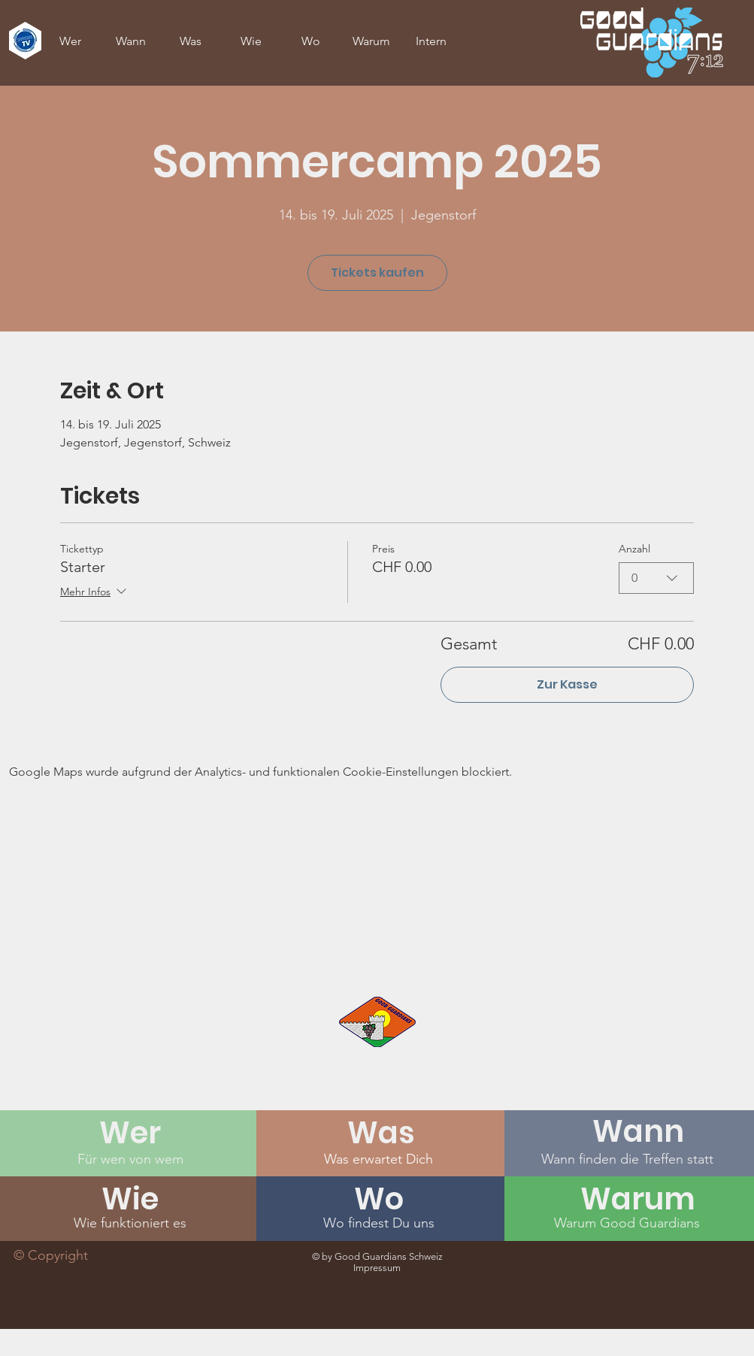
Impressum (377, 1267)
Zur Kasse (567, 684)
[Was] (381, 1133)
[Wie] (130, 1199)
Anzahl (634, 548)
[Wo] (378, 1199)
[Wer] (130, 1133)
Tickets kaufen (377, 272)
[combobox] (656, 578)
